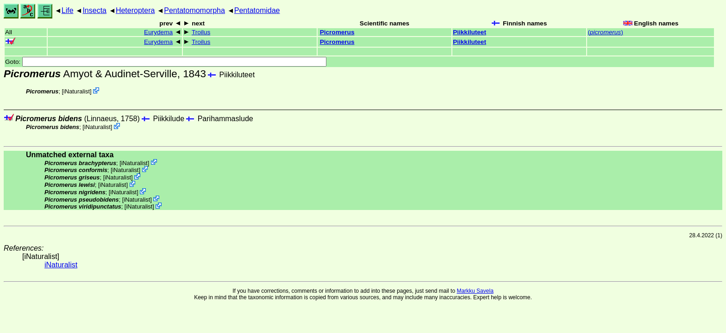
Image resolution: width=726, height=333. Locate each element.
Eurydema (158, 32)
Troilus (201, 32)
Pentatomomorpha (194, 10)
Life (68, 10)
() (605, 32)
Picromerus (337, 32)
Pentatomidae (257, 10)
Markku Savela (475, 291)
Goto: (165, 61)
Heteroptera (135, 10)
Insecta (94, 10)
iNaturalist (76, 91)
